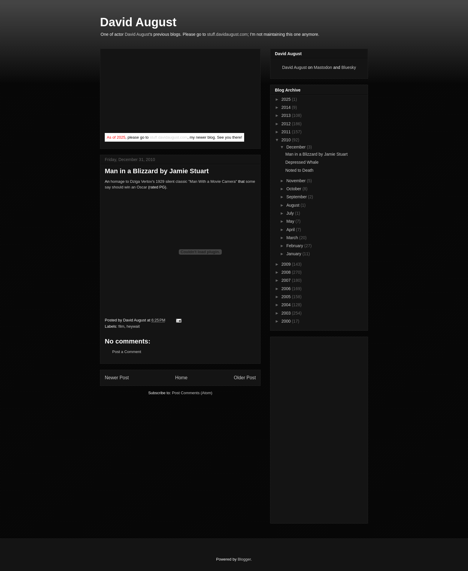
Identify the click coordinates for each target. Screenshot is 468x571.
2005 (286, 296)
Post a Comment (126, 351)
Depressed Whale (301, 162)
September (297, 196)
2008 (286, 272)
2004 (286, 304)
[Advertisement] (149, 92)
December (296, 147)
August (293, 205)
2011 (286, 131)
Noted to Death (299, 170)
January (294, 253)
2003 (286, 313)
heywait (133, 326)
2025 (286, 99)
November (296, 180)
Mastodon (323, 67)
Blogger (244, 559)
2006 (286, 288)
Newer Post (117, 377)
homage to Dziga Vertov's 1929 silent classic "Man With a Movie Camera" (174, 181)
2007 (286, 280)
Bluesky (348, 67)
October (294, 188)
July (290, 213)
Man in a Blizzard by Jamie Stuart (316, 154)
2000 (286, 321)
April (291, 229)
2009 (286, 264)
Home (181, 377)
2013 (286, 115)
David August (138, 22)
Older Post (245, 377)
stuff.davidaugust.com (227, 34)
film (121, 326)
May (290, 221)
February (295, 245)
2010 (286, 139)
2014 (286, 107)
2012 (286, 123)
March (292, 237)
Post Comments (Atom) (192, 393)
